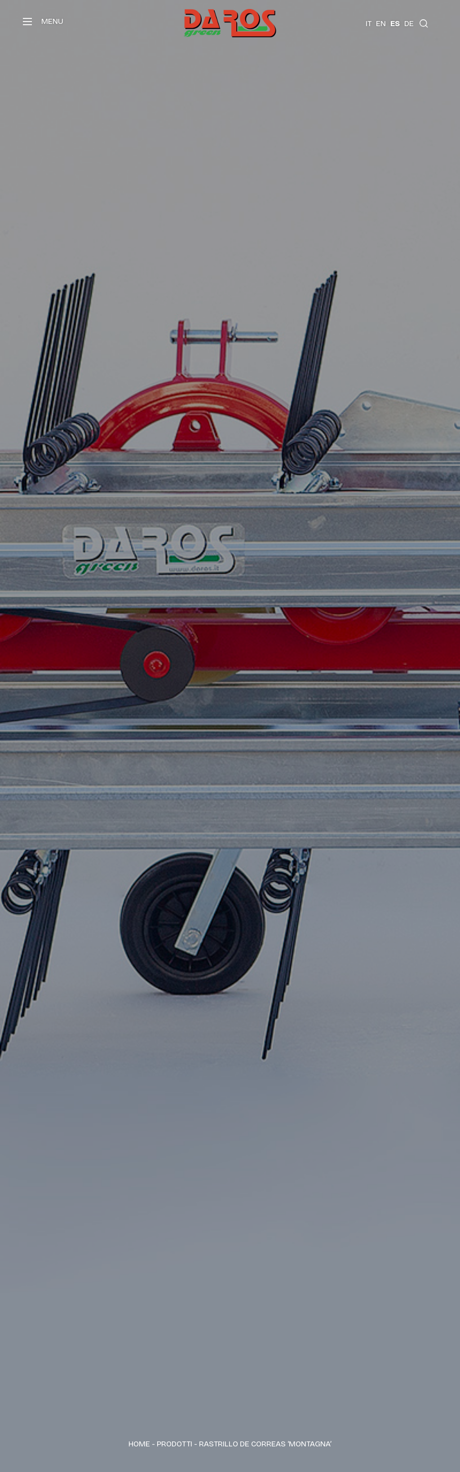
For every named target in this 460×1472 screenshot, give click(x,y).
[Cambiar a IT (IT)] (368, 23)
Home (139, 1444)
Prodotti (174, 1444)
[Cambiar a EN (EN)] (381, 23)
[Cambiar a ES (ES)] (395, 23)
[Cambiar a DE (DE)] (409, 23)
